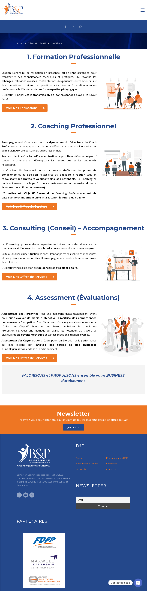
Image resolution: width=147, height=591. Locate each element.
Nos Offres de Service (87, 463)
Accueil (20, 43)
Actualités (81, 469)
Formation (111, 463)
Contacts (111, 469)
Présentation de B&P (117, 458)
